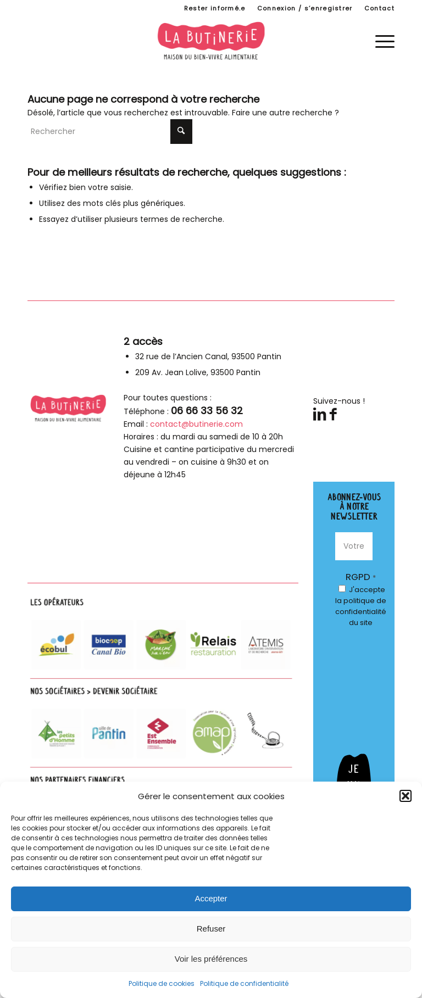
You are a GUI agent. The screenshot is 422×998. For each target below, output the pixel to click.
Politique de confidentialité (244, 983)
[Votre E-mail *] (354, 546)
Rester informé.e (215, 8)
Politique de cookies (162, 983)
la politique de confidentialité (360, 606)
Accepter (211, 898)
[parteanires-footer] (162, 714)
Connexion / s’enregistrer (305, 8)
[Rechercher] (109, 131)
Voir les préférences (211, 958)
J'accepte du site (360, 606)
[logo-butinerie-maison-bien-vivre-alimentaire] (211, 40)
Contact (379, 8)
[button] (405, 795)
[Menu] (379, 40)
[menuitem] (215, 8)
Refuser (211, 928)
